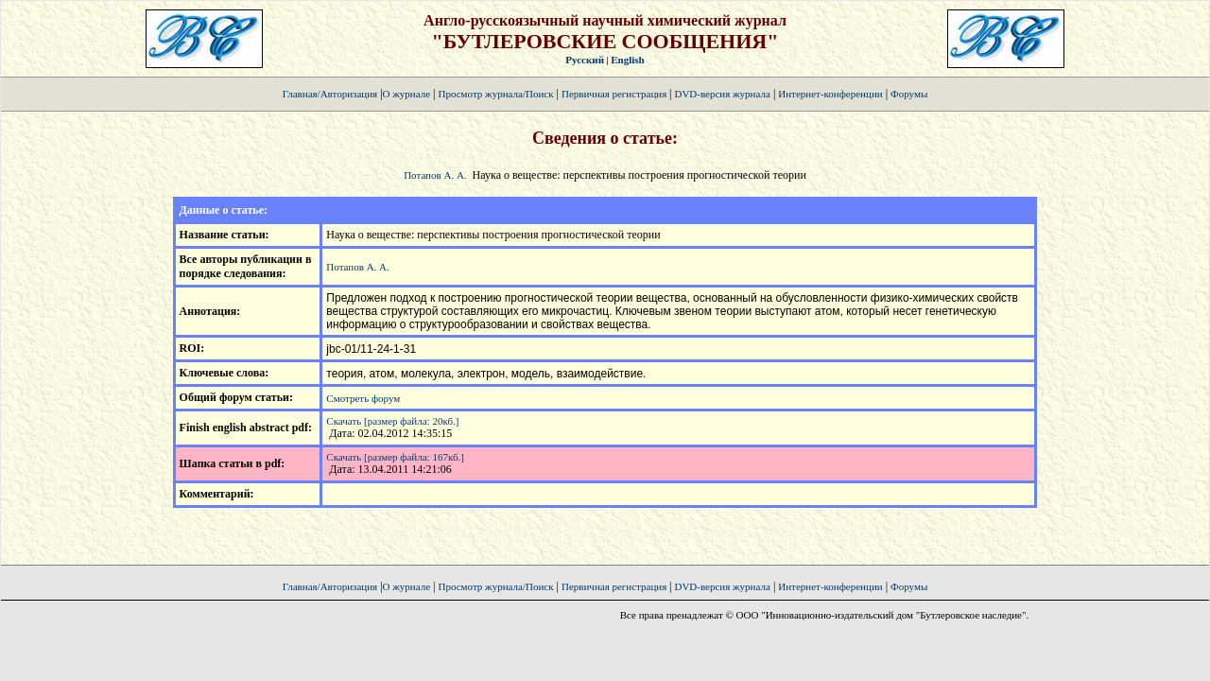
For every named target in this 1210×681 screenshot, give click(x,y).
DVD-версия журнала (721, 93)
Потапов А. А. (435, 175)
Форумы (908, 93)
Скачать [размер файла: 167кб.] (395, 457)
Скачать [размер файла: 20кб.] (392, 421)
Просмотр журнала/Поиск (495, 93)
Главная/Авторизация (330, 93)
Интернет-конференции (830, 93)
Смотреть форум (363, 398)
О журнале (407, 93)
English (627, 59)
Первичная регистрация (615, 93)
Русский (584, 59)
